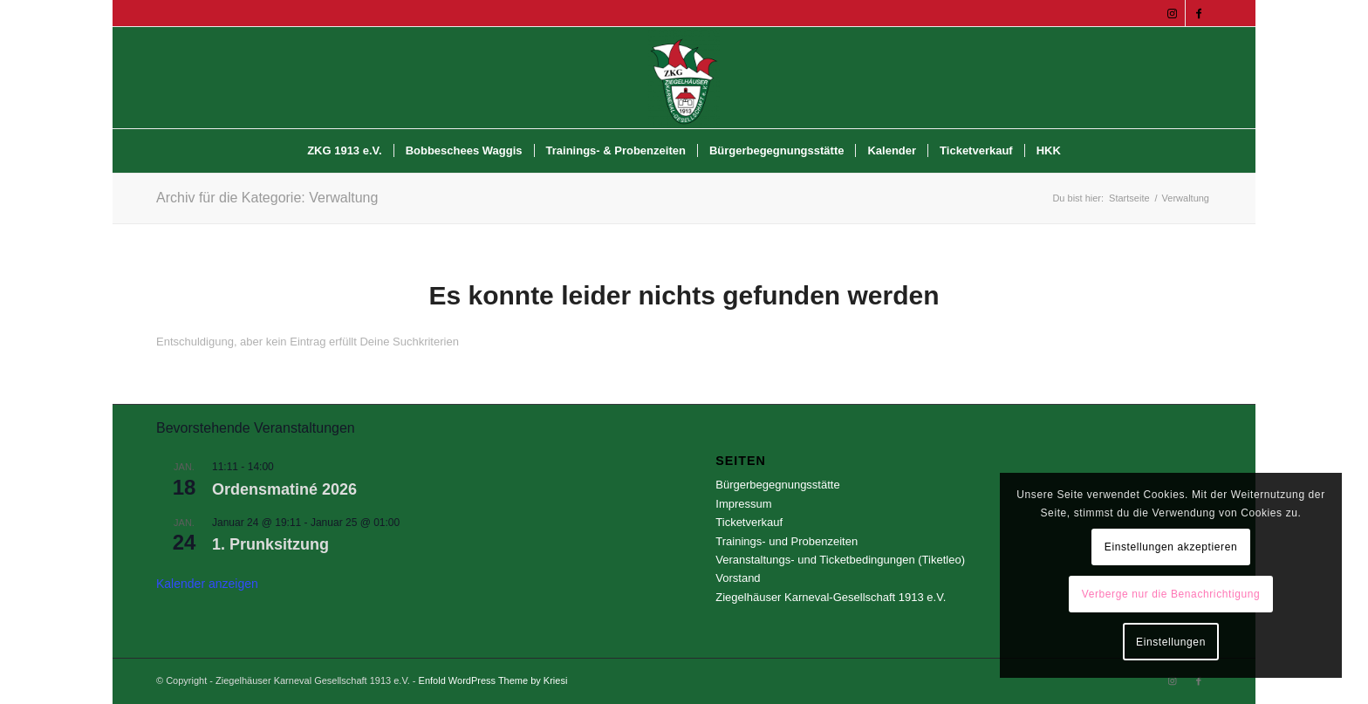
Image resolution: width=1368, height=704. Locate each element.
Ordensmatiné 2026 (284, 489)
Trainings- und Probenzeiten (786, 541)
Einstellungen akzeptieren (1171, 547)
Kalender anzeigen (207, 584)
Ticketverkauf (749, 522)
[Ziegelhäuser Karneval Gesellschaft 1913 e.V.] (684, 77)
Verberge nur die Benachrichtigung (1171, 594)
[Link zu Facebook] (1199, 13)
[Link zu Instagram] (1172, 13)
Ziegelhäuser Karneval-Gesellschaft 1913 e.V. (830, 597)
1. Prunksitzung (270, 544)
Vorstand (737, 577)
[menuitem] (344, 151)
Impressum (743, 503)
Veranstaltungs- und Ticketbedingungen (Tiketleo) (840, 559)
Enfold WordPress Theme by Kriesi (493, 680)
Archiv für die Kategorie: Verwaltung (267, 197)
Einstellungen (1171, 642)
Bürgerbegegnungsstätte (777, 484)
